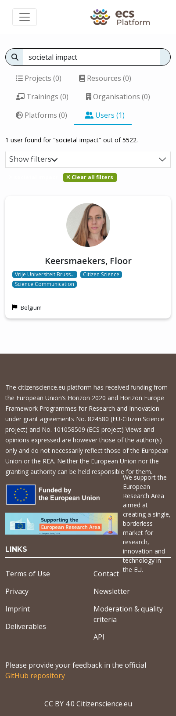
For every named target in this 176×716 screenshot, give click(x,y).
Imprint (17, 609)
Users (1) (105, 115)
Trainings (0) (42, 96)
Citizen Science (101, 274)
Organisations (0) (118, 96)
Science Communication (44, 284)
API (98, 637)
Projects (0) (38, 78)
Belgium (31, 307)
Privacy (17, 591)
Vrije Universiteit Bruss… (45, 274)
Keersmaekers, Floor (88, 261)
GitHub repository (35, 675)
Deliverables (25, 626)
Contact (106, 574)
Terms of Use (27, 574)
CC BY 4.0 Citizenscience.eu (88, 704)
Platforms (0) (41, 115)
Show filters (33, 159)
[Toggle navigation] (24, 17)
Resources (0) (105, 78)
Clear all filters (89, 177)
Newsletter (111, 591)
